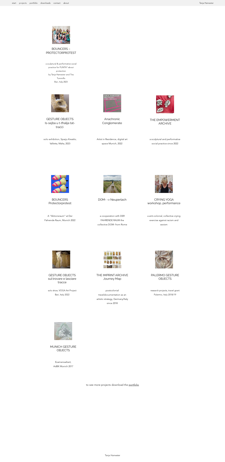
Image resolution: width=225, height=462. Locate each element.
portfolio (134, 384)
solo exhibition (51, 139)
